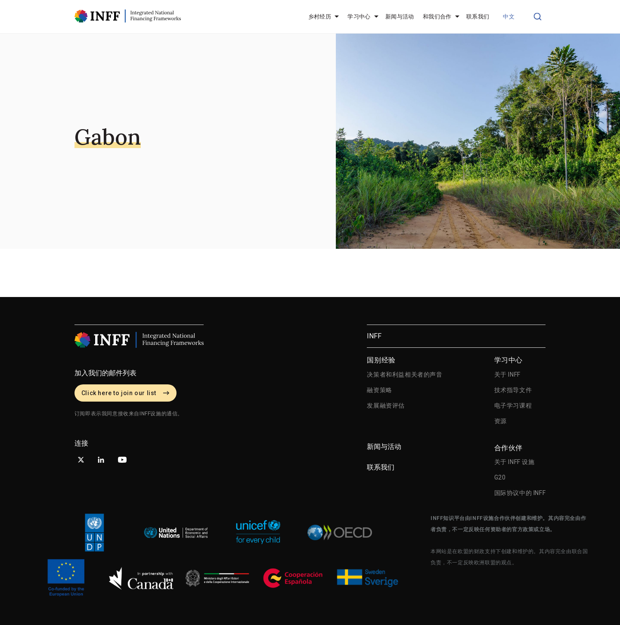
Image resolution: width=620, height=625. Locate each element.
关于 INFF (507, 374)
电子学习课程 (513, 405)
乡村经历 (320, 16)
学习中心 (359, 16)
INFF (374, 336)
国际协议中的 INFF (520, 492)
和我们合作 (437, 16)
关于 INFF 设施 (514, 461)
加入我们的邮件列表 (105, 373)
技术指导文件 (513, 390)
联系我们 (478, 16)
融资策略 (379, 390)
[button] (510, 17)
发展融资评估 (386, 405)
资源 (500, 421)
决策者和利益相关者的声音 (404, 374)
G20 (500, 477)
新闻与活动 (399, 16)
